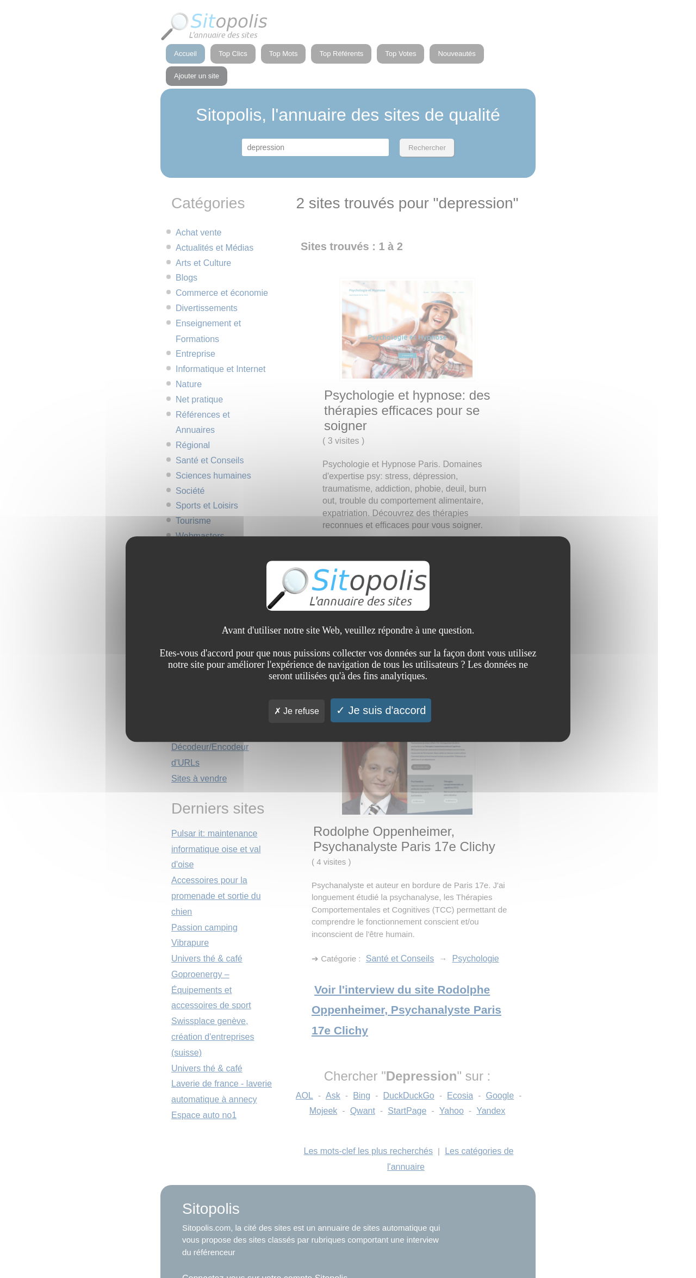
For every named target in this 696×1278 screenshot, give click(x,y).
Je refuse (296, 711)
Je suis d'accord (381, 710)
